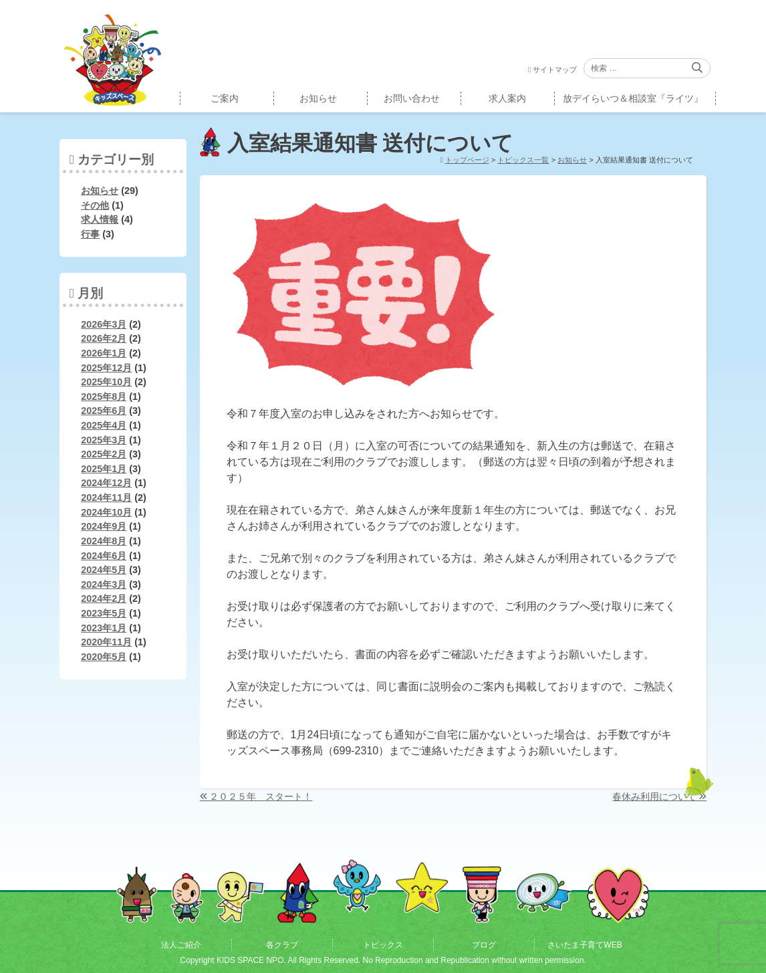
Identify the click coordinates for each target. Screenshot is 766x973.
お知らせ (318, 98)
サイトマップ (555, 70)
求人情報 (99, 219)
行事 (90, 234)
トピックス (383, 945)
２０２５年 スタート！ (260, 796)
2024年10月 (106, 512)
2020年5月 (103, 656)
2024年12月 (106, 482)
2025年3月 (103, 440)
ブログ (484, 945)
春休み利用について (654, 796)
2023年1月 (103, 628)
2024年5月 (103, 569)
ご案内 (225, 98)
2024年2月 (103, 598)
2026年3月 (103, 324)
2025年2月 (103, 454)
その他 (95, 205)
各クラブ (282, 945)
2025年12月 (106, 367)
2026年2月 (103, 338)
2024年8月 (103, 541)
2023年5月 (103, 613)
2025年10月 (106, 381)
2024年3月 (103, 584)
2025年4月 (103, 425)
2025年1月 (103, 468)
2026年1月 (103, 353)
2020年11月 (106, 642)
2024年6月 (103, 555)
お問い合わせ (412, 98)
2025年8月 (103, 396)
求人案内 (507, 98)
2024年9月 (103, 526)
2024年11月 (106, 497)
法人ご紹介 (181, 945)
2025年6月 (103, 410)
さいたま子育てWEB (584, 945)
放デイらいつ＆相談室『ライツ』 (633, 98)
